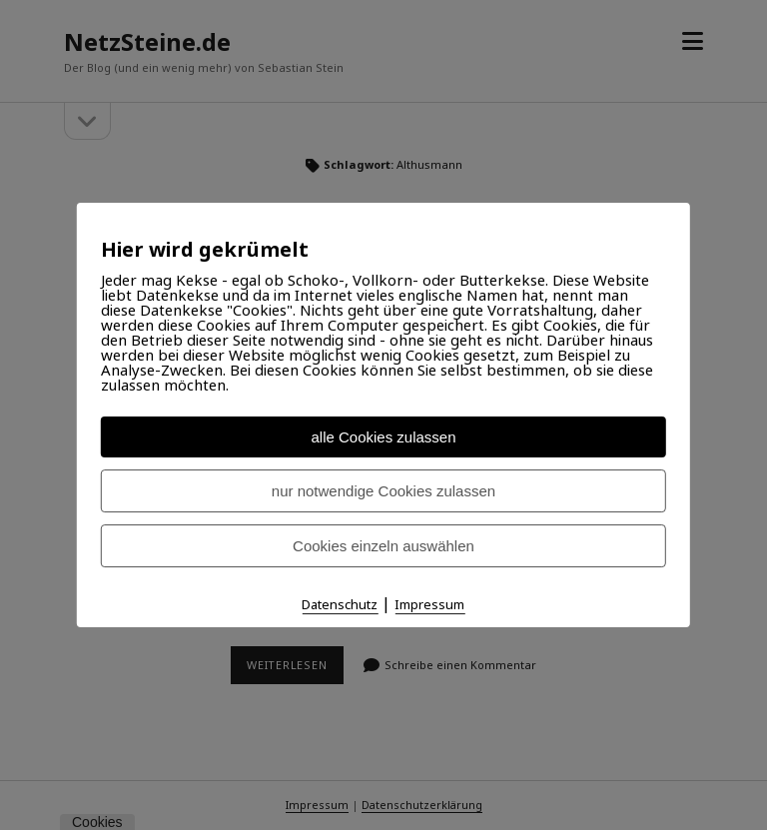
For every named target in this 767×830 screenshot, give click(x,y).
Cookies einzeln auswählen (383, 545)
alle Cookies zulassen (383, 436)
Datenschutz (340, 604)
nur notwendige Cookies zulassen (383, 490)
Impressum (429, 604)
